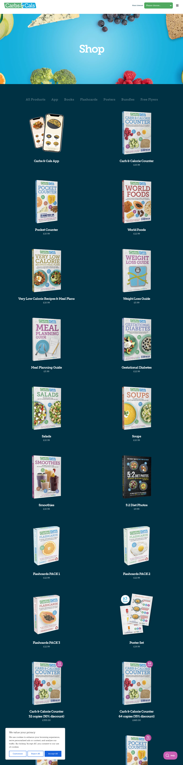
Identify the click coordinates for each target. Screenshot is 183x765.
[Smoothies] (46, 477)
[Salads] (46, 408)
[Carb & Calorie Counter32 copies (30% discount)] (46, 683)
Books (69, 99)
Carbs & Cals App (46, 161)
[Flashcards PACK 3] (46, 614)
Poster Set (136, 643)
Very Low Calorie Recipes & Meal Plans (46, 299)
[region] (35, 744)
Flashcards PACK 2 (136, 574)
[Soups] (137, 408)
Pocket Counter (46, 230)
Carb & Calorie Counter (137, 161)
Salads (46, 436)
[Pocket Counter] (46, 201)
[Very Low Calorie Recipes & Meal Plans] (46, 270)
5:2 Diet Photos (136, 505)
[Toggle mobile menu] (177, 5)
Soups (136, 436)
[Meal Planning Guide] (46, 339)
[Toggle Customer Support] (170, 755)
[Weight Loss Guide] (137, 270)
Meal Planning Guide (46, 367)
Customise (18, 754)
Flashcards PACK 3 (46, 643)
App (54, 99)
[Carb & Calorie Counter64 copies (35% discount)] (137, 683)
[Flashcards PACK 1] (46, 545)
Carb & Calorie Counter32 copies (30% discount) (46, 713)
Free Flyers (149, 99)
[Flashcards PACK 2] (137, 545)
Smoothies (46, 505)
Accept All (53, 754)
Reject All (35, 754)
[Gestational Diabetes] (137, 339)
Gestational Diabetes (137, 367)
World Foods (137, 230)
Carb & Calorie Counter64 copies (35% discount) (136, 713)
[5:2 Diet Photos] (137, 477)
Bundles (127, 99)
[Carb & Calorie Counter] (137, 133)
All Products (35, 99)
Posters (109, 99)
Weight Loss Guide (136, 299)
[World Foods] (137, 201)
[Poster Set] (137, 614)
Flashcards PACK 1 (46, 574)
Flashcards (88, 99)
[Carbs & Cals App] (46, 133)
